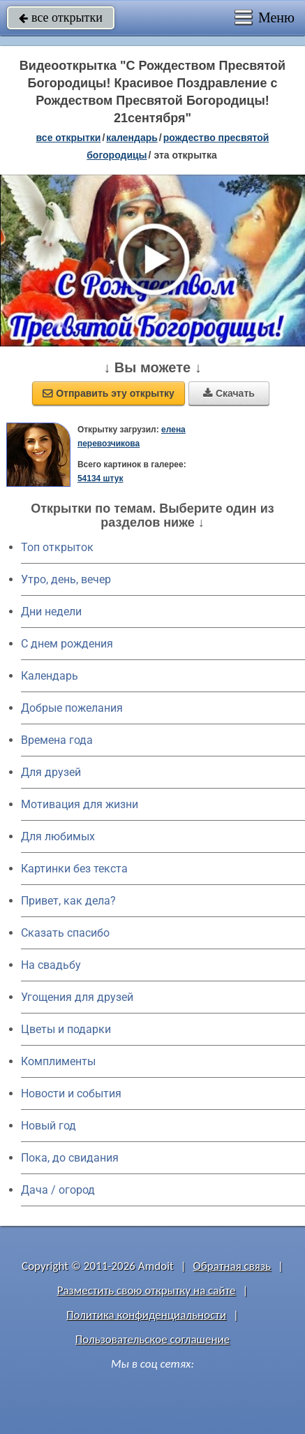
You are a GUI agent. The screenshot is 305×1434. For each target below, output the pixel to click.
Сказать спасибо (65, 932)
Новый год (48, 1125)
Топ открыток (57, 547)
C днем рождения (67, 643)
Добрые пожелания (72, 708)
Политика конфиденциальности (146, 1315)
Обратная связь (232, 1266)
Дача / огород (58, 1190)
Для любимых (58, 836)
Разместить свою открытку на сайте (146, 1290)
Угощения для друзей (77, 997)
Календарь (132, 137)
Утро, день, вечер (66, 579)
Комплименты (58, 1061)
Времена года (57, 740)
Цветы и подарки (66, 1029)
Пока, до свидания (70, 1157)
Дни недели (51, 611)
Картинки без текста (74, 868)
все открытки (61, 17)
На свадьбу (51, 965)
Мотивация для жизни (79, 804)
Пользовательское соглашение (152, 1339)
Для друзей (51, 772)
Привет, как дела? (68, 900)
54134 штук (100, 478)
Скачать (229, 393)
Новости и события (71, 1093)
